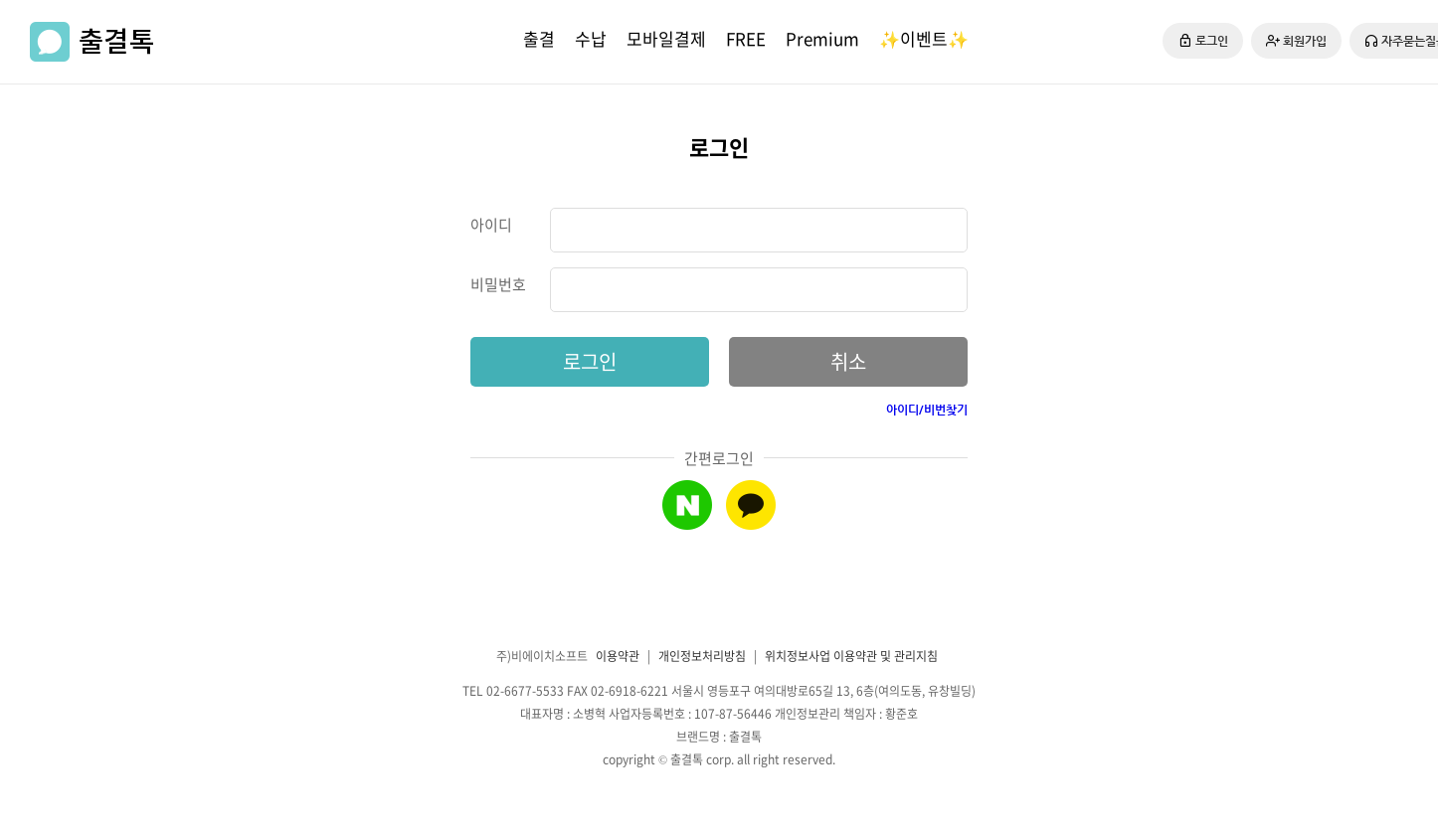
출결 (539, 38)
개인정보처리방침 (702, 656)
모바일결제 (666, 38)
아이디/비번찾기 (927, 409)
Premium (822, 38)
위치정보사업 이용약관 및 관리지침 (851, 656)
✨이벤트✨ (924, 38)
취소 (848, 361)
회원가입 (1296, 41)
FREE (746, 38)
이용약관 (617, 656)
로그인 (1202, 40)
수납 (591, 38)
